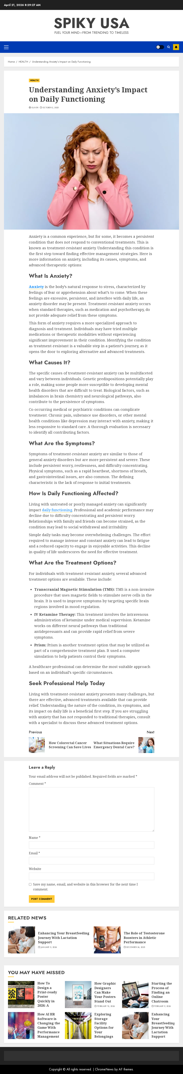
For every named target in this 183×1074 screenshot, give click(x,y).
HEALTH (34, 80)
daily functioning (57, 510)
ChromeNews (104, 1069)
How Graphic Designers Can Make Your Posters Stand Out (105, 992)
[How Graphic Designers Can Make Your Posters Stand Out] (78, 994)
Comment (37, 783)
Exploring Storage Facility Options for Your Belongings (104, 1025)
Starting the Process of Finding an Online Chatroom (162, 992)
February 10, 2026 (106, 1006)
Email (34, 853)
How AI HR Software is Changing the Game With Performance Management (48, 1025)
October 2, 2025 (51, 107)
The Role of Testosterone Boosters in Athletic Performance (144, 937)
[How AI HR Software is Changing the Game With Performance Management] (21, 1025)
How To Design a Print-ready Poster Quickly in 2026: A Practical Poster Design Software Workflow (48, 1003)
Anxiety (36, 286)
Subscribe (176, 47)
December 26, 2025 (135, 947)
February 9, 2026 (162, 1006)
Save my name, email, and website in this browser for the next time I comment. (85, 887)
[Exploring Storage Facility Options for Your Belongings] (78, 1025)
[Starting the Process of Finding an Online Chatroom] (135, 994)
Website (35, 869)
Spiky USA (91, 23)
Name (34, 837)
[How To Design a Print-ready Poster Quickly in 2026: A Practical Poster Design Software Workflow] (21, 994)
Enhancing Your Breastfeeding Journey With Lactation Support (63, 937)
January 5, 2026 (49, 947)
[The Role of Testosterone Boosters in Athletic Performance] (107, 939)
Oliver (34, 107)
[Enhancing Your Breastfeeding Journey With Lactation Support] (21, 939)
